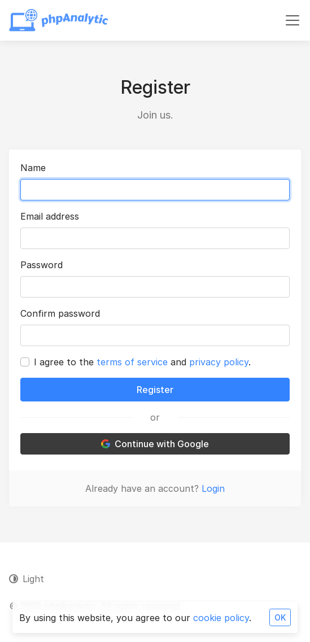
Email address (49, 216)
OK (280, 617)
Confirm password (60, 313)
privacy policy (218, 362)
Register (155, 389)
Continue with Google (155, 443)
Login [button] (213, 488)
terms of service (132, 362)
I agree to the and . (142, 362)
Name (33, 167)
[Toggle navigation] (292, 20)
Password (41, 264)
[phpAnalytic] (58, 20)
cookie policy (221, 617)
